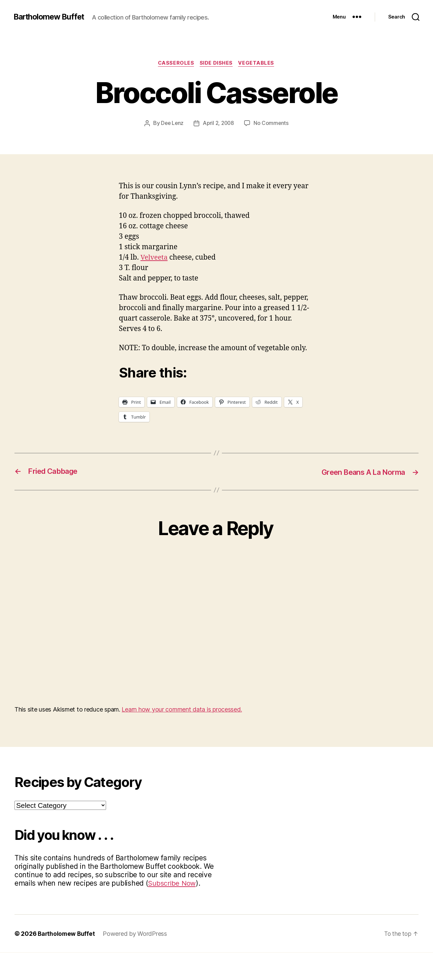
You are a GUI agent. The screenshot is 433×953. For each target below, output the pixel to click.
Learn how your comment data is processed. (182, 709)
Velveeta (154, 258)
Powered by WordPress (136, 934)
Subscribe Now (173, 883)
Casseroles (175, 64)
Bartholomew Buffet (50, 17)
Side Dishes (216, 64)
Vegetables (258, 64)
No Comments (272, 123)
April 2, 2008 (218, 123)
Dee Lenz (171, 123)
